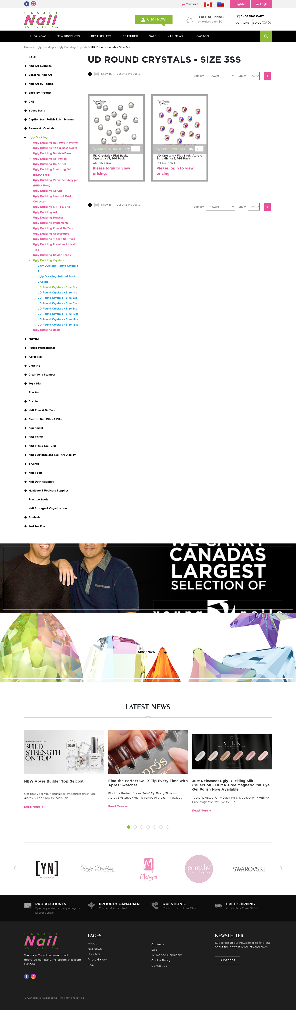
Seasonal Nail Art (40, 74)
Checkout (192, 4)
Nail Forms (36, 437)
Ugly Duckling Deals (46, 329)
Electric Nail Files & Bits (45, 419)
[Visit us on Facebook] (27, 976)
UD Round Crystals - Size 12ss (58, 319)
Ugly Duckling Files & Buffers (53, 228)
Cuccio (33, 401)
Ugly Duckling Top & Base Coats (55, 148)
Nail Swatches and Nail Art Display (52, 454)
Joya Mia (35, 383)
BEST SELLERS (101, 36)
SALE (152, 36)
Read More (32, 806)
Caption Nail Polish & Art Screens (51, 119)
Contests (157, 944)
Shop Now (38, 36)
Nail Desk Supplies (41, 481)
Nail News (95, 948)
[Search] (266, 36)
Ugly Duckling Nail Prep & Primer (55, 142)
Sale (154, 949)
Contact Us (159, 965)
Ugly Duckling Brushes (48, 217)
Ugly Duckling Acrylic (48, 190)
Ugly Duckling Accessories (51, 233)
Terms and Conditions (166, 954)
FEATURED (130, 36)
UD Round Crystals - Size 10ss (58, 313)
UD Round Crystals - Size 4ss (57, 292)
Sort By (199, 75)
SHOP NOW (147, 582)
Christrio (34, 365)
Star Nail (34, 392)
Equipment (36, 428)
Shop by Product (40, 92)
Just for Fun (37, 526)
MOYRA (34, 338)
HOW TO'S (201, 36)
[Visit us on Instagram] (34, 976)
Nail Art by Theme (41, 83)
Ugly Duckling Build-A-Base (52, 153)
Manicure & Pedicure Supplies (49, 490)
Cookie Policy (161, 960)
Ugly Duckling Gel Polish (50, 158)
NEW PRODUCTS (68, 36)
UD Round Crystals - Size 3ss (57, 287)
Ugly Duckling (44, 47)
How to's (94, 954)
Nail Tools (35, 472)
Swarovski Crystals (41, 128)
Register (240, 4)
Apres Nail (36, 356)
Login (261, 4)
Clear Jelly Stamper (42, 374)
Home (28, 47)
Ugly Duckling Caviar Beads (52, 255)
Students (34, 517)
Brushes (34, 463)
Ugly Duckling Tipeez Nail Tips (54, 239)
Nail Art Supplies (40, 65)
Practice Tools (38, 499)
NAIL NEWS (175, 36)
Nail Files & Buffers (42, 410)
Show (242, 75)
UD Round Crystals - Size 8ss (57, 308)
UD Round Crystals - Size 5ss (57, 297)
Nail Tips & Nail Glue (42, 445)
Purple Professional (42, 347)
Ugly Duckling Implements (51, 222)
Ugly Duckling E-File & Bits (51, 206)
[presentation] (15, 868)
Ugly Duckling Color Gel (49, 164)
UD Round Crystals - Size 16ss (58, 324)
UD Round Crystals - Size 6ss (57, 303)
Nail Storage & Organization (48, 508)
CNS (31, 101)
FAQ (91, 964)
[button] (128, 827)
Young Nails (37, 110)
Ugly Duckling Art (45, 212)
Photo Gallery (97, 959)
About (92, 943)
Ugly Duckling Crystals (72, 47)
